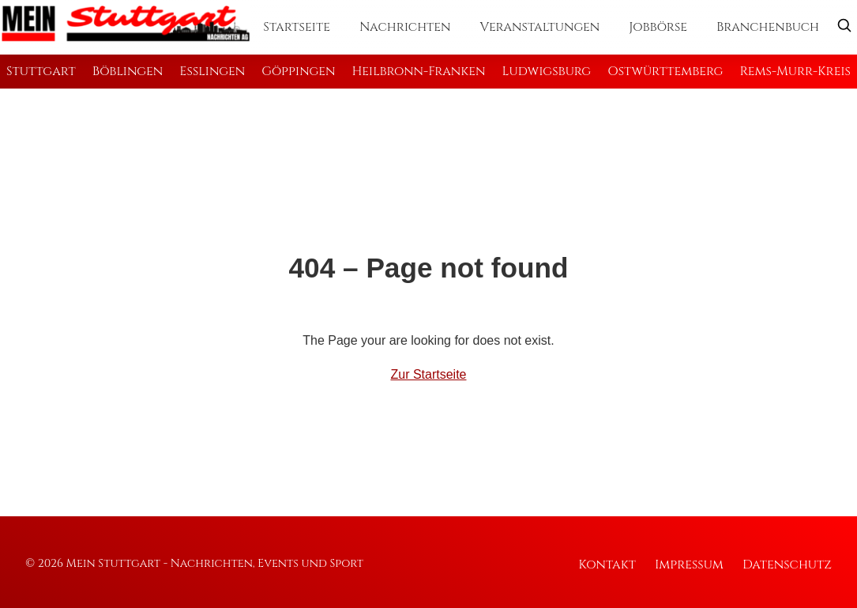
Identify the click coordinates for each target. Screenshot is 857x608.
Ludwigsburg (547, 71)
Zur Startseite (428, 374)
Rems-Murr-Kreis (795, 71)
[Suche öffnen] (844, 27)
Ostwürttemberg (665, 71)
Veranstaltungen (540, 27)
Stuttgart (41, 71)
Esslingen (212, 71)
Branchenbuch (767, 27)
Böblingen (127, 71)
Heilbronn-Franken (419, 71)
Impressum (689, 564)
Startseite (296, 27)
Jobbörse (658, 27)
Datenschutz (787, 564)
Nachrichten (405, 27)
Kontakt (607, 564)
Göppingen (298, 71)
